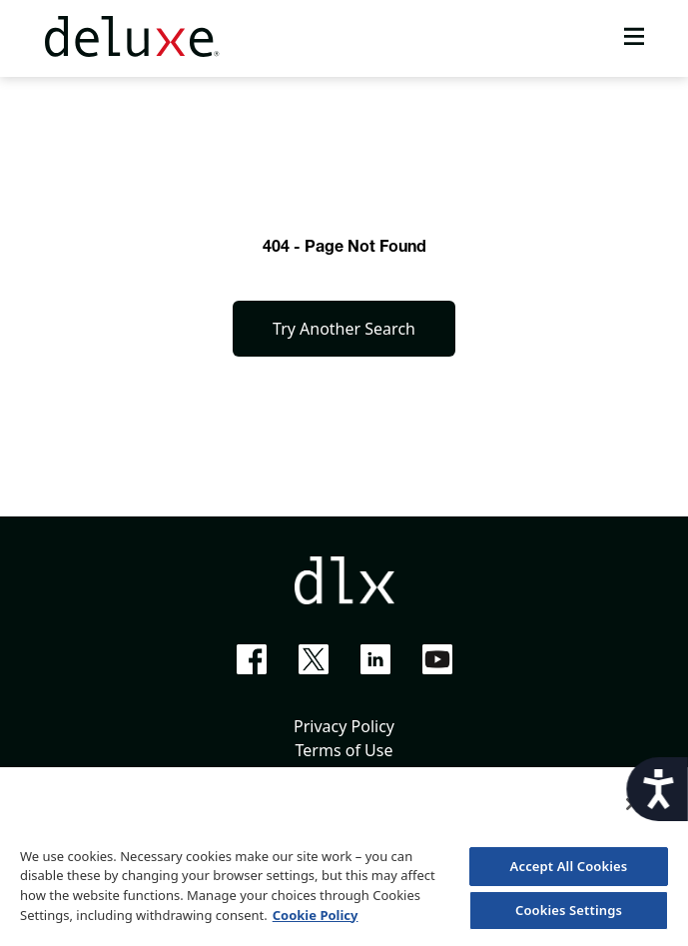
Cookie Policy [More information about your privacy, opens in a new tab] (315, 915)
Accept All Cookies (569, 866)
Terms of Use (344, 750)
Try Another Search (344, 329)
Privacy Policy (344, 726)
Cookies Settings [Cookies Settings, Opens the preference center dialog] (568, 910)
